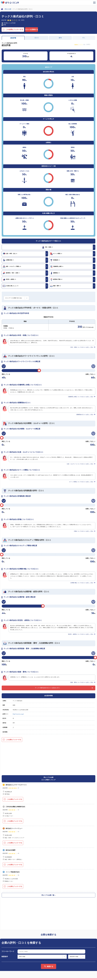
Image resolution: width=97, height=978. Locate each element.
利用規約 (52, 956)
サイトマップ (7, 959)
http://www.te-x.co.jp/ (18, 714)
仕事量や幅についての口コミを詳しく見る (81, 582)
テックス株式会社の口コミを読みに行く (47, 688)
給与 (60, 38)
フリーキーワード (7, 894)
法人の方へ (53, 959)
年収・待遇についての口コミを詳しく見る (81, 347)
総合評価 (13, 38)
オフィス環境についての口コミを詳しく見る (81, 481)
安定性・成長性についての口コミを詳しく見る (80, 634)
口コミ (37, 38)
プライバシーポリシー (16, 974)
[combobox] (51, 894)
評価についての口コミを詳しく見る (83, 531)
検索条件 (4, 899)
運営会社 (4, 974)
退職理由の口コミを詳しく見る (84, 414)
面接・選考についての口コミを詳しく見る (81, 682)
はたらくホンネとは (9, 956)
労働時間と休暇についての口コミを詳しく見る (80, 396)
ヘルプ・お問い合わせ (10, 967)
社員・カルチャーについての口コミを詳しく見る (80, 464)
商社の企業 (8, 9)
